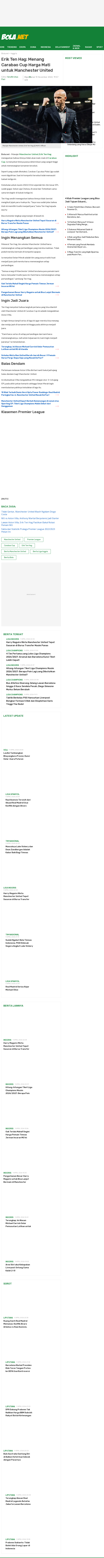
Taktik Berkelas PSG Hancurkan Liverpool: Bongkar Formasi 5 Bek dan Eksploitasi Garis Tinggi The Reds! (29, 700)
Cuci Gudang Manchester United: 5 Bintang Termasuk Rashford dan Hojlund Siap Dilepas (82, 134)
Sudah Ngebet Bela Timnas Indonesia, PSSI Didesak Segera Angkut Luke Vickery (19, 943)
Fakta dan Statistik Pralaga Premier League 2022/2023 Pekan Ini (28, 530)
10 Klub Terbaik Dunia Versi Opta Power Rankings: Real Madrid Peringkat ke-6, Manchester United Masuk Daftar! (30, 393)
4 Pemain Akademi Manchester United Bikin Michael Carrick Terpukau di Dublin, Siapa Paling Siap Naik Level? (83, 124)
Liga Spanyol (13, 794)
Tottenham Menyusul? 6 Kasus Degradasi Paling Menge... (80, 223)
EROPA (22, 47)
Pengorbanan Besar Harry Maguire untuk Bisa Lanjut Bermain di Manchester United (30, 293)
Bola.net (5, 53)
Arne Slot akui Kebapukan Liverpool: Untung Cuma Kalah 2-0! (18, 1267)
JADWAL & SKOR (76, 47)
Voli (5, 750)
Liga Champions (14, 650)
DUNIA (33, 47)
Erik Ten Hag (45, 154)
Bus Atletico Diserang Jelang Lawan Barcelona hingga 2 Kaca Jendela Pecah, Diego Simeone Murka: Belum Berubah (30, 686)
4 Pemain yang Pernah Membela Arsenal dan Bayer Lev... (80, 245)
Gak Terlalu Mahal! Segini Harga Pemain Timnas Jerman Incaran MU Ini (27, 285)
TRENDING (12, 47)
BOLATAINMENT (62, 47)
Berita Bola (8, 557)
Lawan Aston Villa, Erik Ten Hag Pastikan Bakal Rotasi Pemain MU (28, 524)
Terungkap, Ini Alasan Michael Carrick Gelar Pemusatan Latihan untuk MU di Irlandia (27, 348)
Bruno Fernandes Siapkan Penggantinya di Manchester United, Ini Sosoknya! (80, 103)
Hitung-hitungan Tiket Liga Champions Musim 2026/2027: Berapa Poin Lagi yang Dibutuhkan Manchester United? (29, 230)
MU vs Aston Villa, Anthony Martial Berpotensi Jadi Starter (30, 518)
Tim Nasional (12, 841)
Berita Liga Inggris (40, 551)
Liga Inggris (12, 639)
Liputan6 (8, 1318)
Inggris (14, 53)
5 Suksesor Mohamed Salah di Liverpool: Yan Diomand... (79, 230)
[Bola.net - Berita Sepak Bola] (15, 37)
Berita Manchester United (15, 551)
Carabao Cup (9, 545)
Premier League (34, 539)
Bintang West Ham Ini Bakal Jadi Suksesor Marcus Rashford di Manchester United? (80, 114)
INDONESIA (46, 47)
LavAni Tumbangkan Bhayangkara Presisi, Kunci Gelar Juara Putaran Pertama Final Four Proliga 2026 (16, 759)
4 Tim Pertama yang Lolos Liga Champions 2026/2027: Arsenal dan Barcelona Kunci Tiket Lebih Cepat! (30, 656)
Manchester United (28, 154)
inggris (7, 1040)
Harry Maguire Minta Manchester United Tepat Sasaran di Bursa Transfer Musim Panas (28, 222)
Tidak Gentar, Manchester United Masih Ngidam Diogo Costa (28, 513)
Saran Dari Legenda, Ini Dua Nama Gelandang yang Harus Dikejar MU (81, 143)
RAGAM (88, 47)
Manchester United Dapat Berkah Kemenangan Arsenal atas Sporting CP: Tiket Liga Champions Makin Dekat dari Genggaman (30, 403)
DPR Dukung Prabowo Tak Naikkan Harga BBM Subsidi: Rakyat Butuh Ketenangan (19, 1412)
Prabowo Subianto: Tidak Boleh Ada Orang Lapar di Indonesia (18, 1545)
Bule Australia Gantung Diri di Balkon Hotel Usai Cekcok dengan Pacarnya (16, 1457)
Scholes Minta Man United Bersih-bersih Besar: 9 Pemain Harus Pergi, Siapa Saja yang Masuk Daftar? (28, 356)
